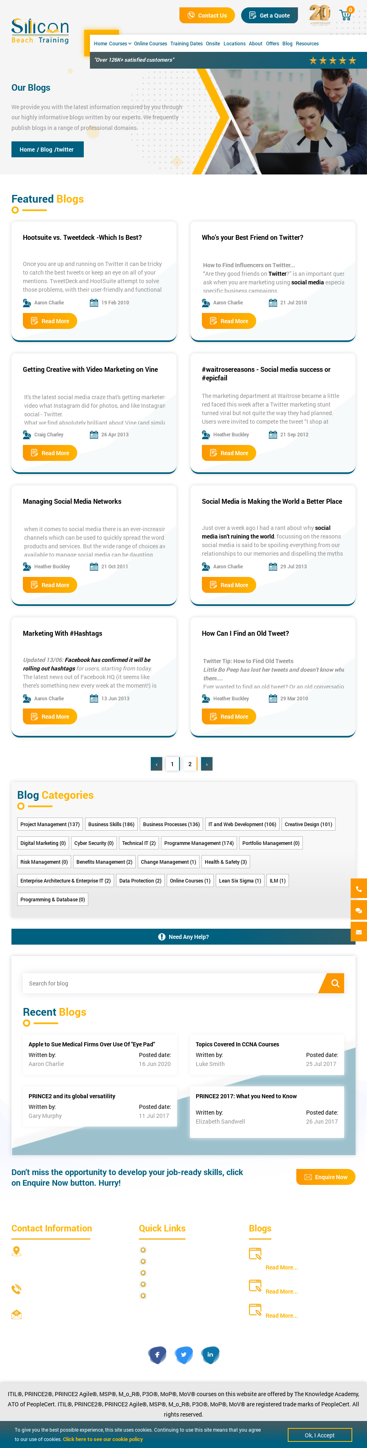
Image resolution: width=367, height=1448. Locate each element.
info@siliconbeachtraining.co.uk (69, 1325)
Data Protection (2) (140, 880)
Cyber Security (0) (94, 843)
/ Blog (44, 149)
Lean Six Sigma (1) (240, 880)
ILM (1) (278, 880)
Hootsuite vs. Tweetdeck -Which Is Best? (82, 237)
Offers (272, 43)
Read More (50, 321)
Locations (235, 43)
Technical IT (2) (139, 843)
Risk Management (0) (44, 861)
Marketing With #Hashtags (62, 633)
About (255, 43)
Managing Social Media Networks (72, 501)
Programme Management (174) (199, 843)
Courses (120, 43)
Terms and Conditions (178, 1273)
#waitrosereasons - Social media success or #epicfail (266, 373)
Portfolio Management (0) (271, 843)
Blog (287, 43)
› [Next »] (207, 764)
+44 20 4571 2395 (50, 1300)
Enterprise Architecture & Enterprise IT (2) (65, 880)
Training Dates (186, 43)
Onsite (213, 43)
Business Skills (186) (111, 824)
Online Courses (150, 43)
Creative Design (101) (308, 824)
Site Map (161, 1261)
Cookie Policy (167, 1296)
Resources (307, 43)
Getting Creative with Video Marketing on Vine (90, 369)
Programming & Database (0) (52, 899)
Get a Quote (269, 15)
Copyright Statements (178, 1284)
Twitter (277, 273)
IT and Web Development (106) (242, 824)
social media (307, 282)
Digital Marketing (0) (43, 843)
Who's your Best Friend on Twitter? (252, 237)
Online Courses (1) (190, 880)
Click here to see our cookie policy (103, 1439)
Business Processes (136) (171, 824)
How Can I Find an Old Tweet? (245, 633)
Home (100, 43)
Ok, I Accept (320, 1435)
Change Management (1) (168, 861)
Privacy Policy (168, 1250)
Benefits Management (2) (104, 861)
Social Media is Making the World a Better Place (272, 501)
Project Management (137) (50, 824)
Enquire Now (325, 1177)
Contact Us (207, 15)
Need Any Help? (183, 937)
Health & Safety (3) (226, 861)
